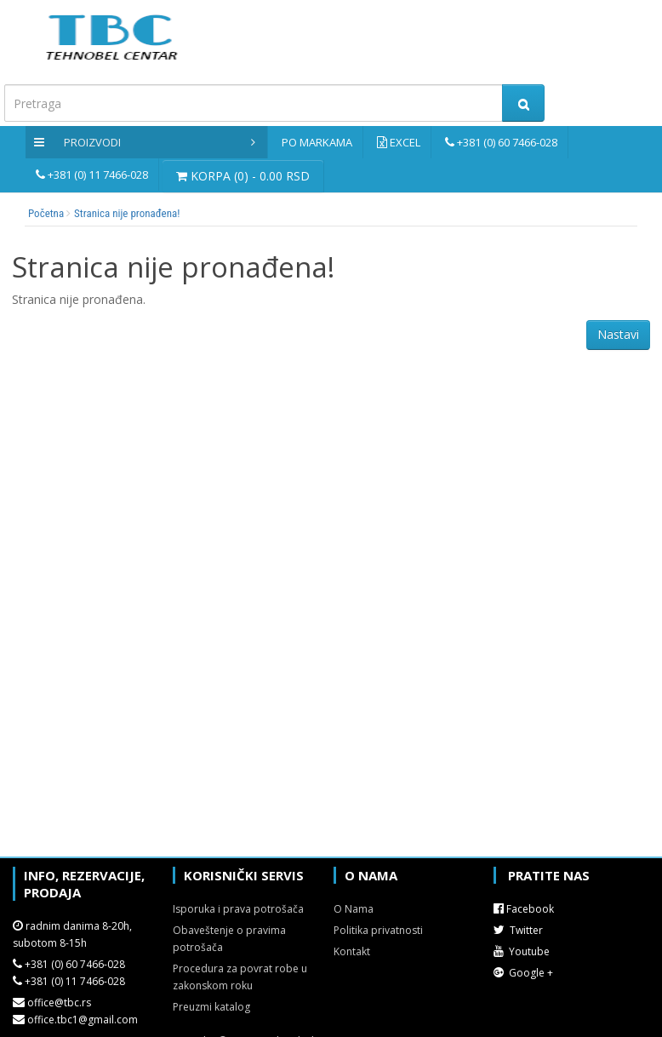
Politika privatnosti (378, 930)
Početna (46, 213)
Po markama (317, 142)
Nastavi (618, 334)
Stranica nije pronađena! (127, 213)
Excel (405, 142)
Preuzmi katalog (211, 1007)
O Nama (354, 909)
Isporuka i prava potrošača (238, 909)
